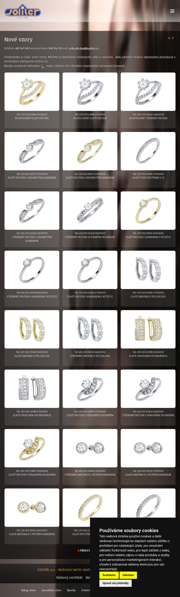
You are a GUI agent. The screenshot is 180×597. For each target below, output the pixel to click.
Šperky (71, 590)
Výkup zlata (28, 590)
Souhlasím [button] (109, 575)
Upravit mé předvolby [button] (116, 583)
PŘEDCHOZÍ (86, 550)
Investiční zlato (51, 590)
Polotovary (88, 590)
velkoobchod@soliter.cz (84, 48)
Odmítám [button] (128, 575)
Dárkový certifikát (69, 577)
